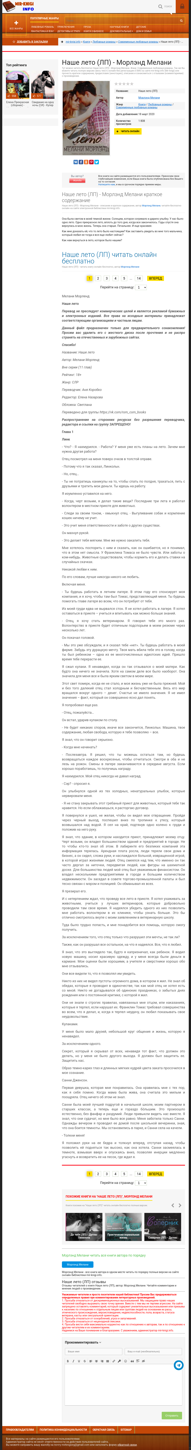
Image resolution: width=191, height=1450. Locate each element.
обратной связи (127, 1444)
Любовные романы (42, 27)
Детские (141, 27)
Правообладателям (20, 1429)
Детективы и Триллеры (71, 31)
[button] (68, 1361)
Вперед (155, 278)
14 (139, 278)
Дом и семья (143, 31)
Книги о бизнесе (94, 31)
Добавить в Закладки (30, 41)
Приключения (65, 27)
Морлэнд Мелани (149, 97)
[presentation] (67, 1360)
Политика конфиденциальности (63, 1429)
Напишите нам (106, 184)
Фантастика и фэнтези (45, 31)
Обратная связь (104, 1429)
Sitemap (126, 1429)
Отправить (171, 1415)
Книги (142, 104)
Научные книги (119, 27)
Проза (87, 27)
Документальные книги (124, 31)
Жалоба (77, 180)
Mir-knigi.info (30, 6)
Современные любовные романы (136, 107)
